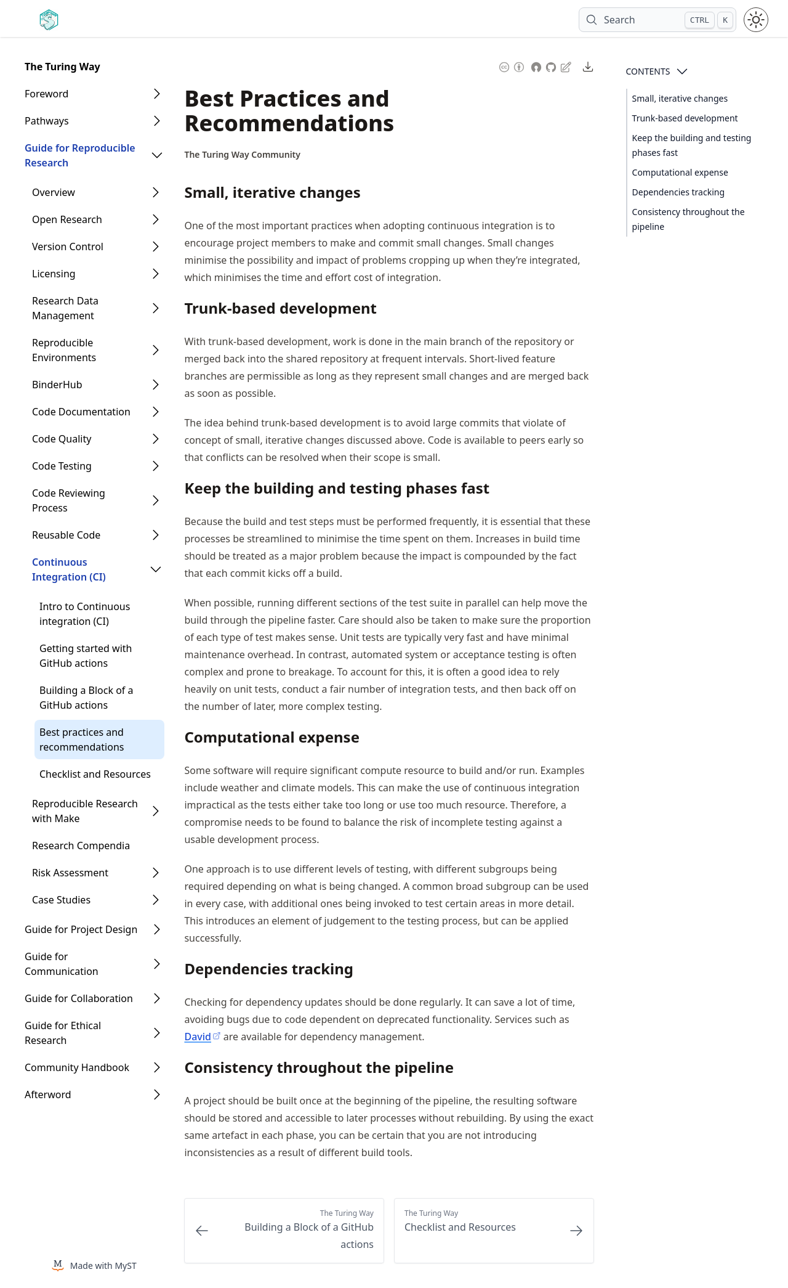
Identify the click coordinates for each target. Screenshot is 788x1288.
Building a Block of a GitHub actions (86, 697)
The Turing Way (62, 66)
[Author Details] (242, 155)
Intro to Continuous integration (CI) (84, 614)
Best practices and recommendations (81, 739)
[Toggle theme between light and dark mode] (756, 19)
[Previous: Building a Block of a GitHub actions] (284, 1230)
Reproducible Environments (64, 350)
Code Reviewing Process (68, 500)
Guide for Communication (61, 964)
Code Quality (61, 439)
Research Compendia (81, 845)
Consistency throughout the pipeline (688, 219)
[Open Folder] (157, 93)
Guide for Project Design (81, 929)
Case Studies (61, 900)
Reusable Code (66, 535)
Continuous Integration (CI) (69, 569)
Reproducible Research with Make (85, 811)
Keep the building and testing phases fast (692, 145)
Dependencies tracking (678, 192)
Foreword (46, 93)
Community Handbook (77, 1067)
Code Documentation (81, 411)
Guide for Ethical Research (63, 1033)
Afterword (48, 1094)
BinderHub (57, 384)
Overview (53, 192)
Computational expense (680, 172)
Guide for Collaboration (79, 998)
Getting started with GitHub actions (85, 656)
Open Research (67, 219)
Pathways (47, 121)
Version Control (67, 246)
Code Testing (62, 466)
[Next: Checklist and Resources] (494, 1230)
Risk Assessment (70, 872)
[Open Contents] (682, 71)
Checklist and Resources (95, 774)
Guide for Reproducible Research (80, 155)
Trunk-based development (685, 118)
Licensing (54, 273)
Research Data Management (65, 308)
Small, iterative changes (680, 98)
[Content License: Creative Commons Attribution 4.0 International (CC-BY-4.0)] (512, 65)
